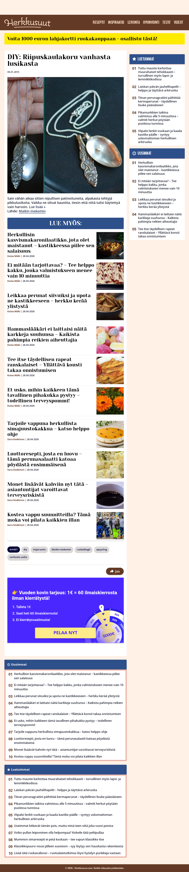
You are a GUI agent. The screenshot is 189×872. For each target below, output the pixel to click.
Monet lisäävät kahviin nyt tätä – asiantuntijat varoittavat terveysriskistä (47, 489)
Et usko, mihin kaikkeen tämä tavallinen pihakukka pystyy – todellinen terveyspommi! (43, 395)
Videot (178, 22)
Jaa (114, 571)
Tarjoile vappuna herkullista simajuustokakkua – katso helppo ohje (48, 429)
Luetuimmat (20, 769)
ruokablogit (83, 549)
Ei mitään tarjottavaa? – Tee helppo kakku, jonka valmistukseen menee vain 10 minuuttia (50, 270)
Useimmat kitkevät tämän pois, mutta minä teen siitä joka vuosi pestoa (63, 826)
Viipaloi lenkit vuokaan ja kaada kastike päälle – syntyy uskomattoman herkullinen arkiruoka (63, 817)
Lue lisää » (37, 207)
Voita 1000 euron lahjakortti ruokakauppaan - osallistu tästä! (82, 38)
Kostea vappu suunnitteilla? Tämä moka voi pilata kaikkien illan (49, 517)
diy (25, 549)
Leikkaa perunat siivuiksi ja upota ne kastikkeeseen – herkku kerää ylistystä (49, 301)
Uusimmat (19, 664)
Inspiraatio (116, 22)
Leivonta (134, 22)
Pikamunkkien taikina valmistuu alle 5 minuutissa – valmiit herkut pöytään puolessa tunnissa (66, 806)
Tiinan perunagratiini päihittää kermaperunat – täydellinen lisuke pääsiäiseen (68, 797)
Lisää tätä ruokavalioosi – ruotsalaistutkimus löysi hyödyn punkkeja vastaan (67, 853)
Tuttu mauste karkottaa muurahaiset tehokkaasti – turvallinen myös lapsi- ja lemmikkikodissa (67, 781)
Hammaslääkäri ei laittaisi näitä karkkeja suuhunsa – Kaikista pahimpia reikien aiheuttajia (47, 334)
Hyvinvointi (151, 22)
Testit (166, 22)
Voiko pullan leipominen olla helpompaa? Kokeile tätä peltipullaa (59, 833)
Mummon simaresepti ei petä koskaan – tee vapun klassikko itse (59, 839)
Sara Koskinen (16, 439)
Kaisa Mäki (13, 256)
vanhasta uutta (18, 557)
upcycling (101, 549)
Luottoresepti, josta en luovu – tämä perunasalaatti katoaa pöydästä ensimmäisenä (44, 459)
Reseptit (99, 22)
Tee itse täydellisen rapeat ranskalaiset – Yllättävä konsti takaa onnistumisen (44, 365)
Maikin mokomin (32, 211)
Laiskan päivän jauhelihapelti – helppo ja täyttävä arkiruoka (55, 790)
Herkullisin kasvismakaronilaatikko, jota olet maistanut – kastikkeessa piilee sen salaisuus (50, 243)
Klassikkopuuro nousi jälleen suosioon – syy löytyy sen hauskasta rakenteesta (68, 846)
